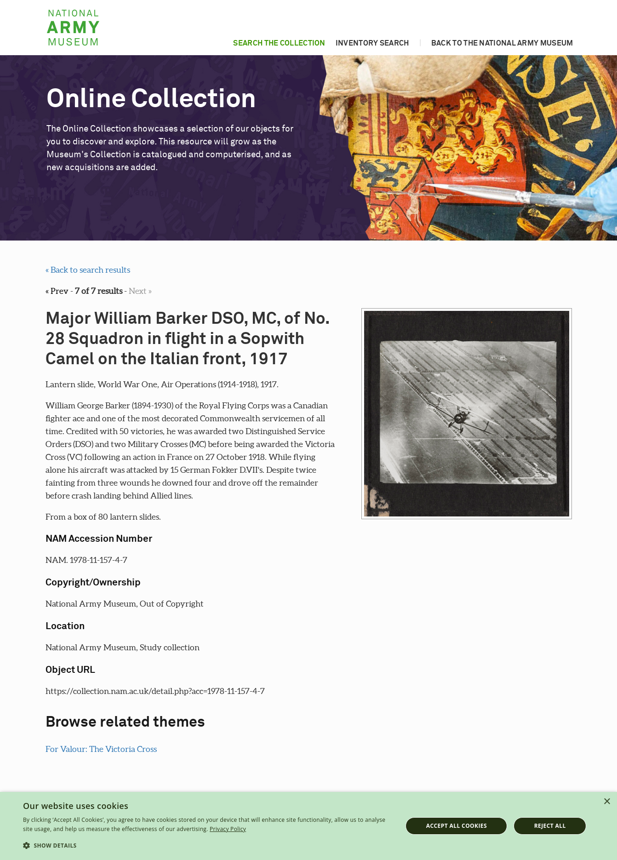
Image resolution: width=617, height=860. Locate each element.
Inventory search (372, 43)
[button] (207, 845)
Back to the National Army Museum (502, 43)
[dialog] (308, 826)
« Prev (57, 291)
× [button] (606, 801)
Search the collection (279, 43)
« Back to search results (88, 270)
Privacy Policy (228, 829)
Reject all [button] (550, 826)
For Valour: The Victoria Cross (101, 749)
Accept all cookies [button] (456, 826)
